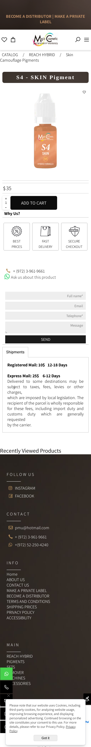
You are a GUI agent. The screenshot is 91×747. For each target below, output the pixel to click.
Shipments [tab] (15, 352)
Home (12, 574)
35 (8, 188)
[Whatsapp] (6, 675)
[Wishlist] (4, 38)
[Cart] (13, 38)
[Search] (78, 38)
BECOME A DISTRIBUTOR (28, 16)
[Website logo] (45, 39)
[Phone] (6, 688)
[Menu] (87, 38)
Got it (45, 738)
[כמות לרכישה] (5, 203)
